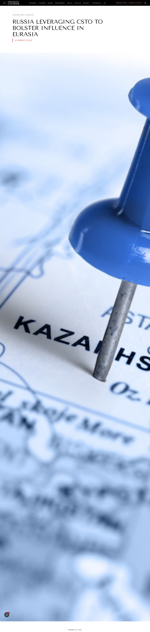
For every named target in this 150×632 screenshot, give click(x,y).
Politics (77, 3)
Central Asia (18, 14)
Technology (96, 3)
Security (86, 3)
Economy (42, 3)
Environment (60, 3)
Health (69, 3)
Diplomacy (33, 3)
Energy (50, 3)
